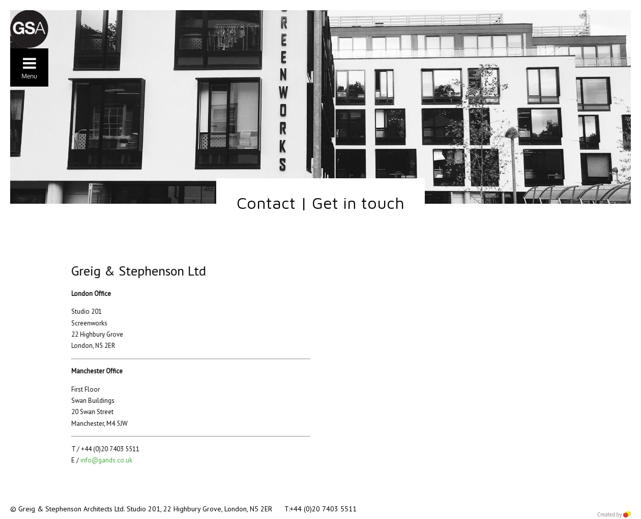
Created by (614, 514)
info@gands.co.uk (101, 460)
